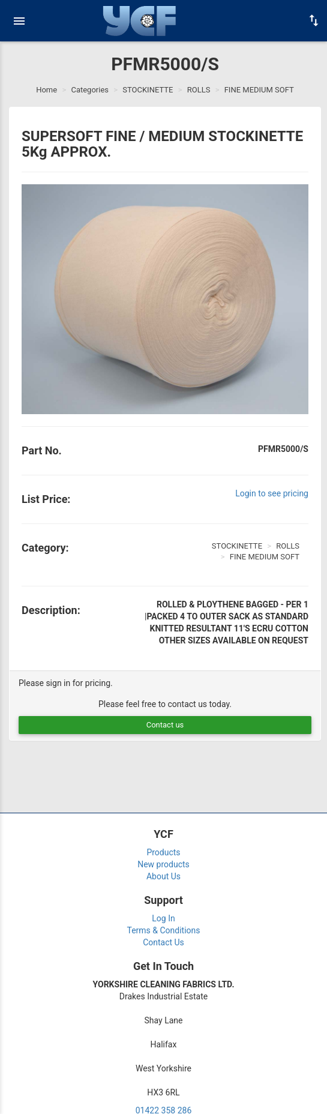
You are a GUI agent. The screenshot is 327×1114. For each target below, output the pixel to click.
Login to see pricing (271, 493)
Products (163, 852)
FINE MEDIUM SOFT (259, 89)
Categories (90, 89)
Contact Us (163, 942)
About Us (163, 876)
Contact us (165, 724)
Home (46, 89)
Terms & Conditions (163, 930)
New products (163, 864)
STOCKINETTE (147, 89)
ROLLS (199, 89)
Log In (163, 918)
